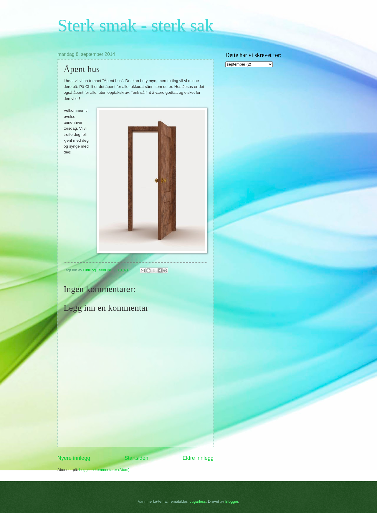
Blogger (231, 501)
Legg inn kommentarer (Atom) (104, 469)
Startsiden (136, 458)
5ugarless (197, 501)
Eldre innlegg (198, 458)
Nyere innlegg (73, 458)
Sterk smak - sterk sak (135, 25)
